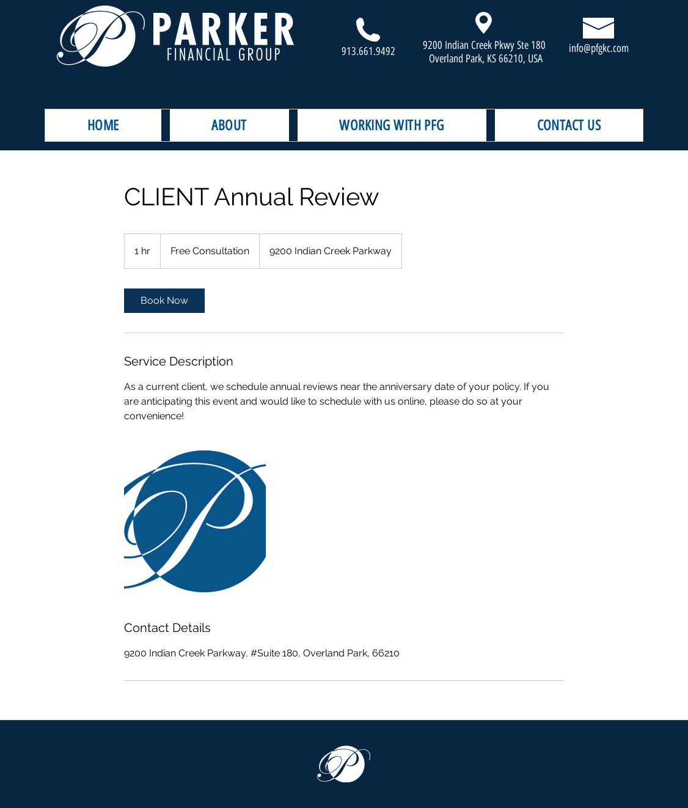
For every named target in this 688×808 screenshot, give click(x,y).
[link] (164, 300)
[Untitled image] (195, 521)
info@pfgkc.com (599, 48)
